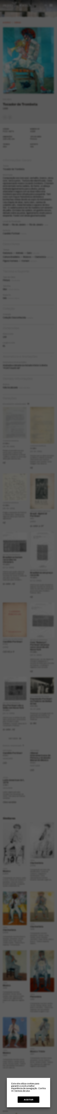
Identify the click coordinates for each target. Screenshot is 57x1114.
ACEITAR (28, 1100)
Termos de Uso (22, 1091)
